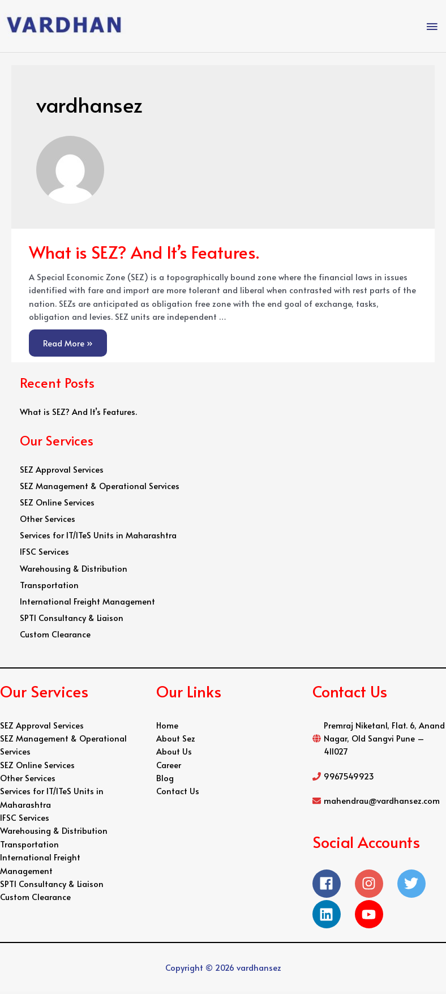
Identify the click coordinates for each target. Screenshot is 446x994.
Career (168, 766)
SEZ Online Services (57, 504)
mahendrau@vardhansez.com (382, 802)
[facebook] (333, 885)
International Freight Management (87, 603)
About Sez (175, 740)
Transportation (49, 586)
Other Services (47, 520)
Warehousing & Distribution (73, 570)
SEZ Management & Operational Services (99, 487)
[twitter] (418, 885)
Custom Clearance (55, 636)
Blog (165, 780)
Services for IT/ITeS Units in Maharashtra (98, 537)
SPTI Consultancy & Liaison (71, 619)
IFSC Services (44, 553)
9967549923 (349, 777)
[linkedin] (333, 916)
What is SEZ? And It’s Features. (144, 253)
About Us (174, 753)
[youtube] (372, 916)
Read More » (67, 340)
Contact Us (177, 793)
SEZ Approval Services (62, 471)
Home (167, 726)
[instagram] (376, 885)
